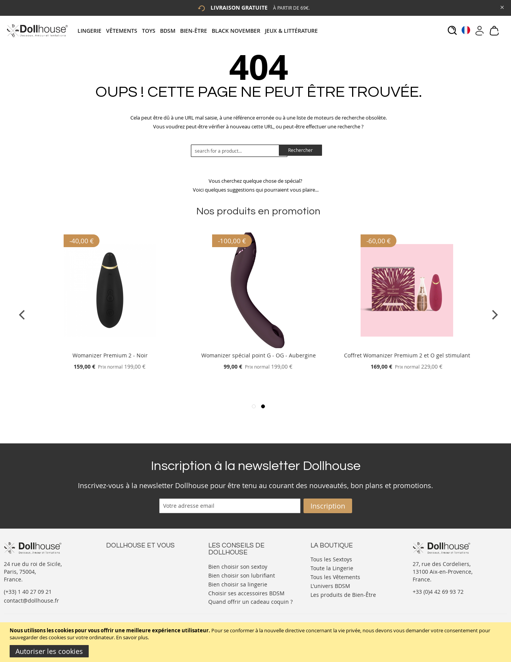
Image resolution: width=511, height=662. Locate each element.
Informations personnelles (140, 574)
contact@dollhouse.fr (31, 600)
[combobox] (239, 151)
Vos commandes (127, 581)
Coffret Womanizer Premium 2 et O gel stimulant (407, 355)
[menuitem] (92, 31)
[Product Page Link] (110, 346)
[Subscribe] (328, 506)
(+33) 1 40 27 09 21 (28, 591)
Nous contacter (125, 558)
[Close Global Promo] (501, 6)
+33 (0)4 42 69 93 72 (438, 591)
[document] (256, 642)
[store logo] (37, 30)
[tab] (200, 31)
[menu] (200, 31)
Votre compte (123, 566)
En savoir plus (132, 637)
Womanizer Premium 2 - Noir (110, 355)
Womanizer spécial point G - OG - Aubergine (258, 355)
